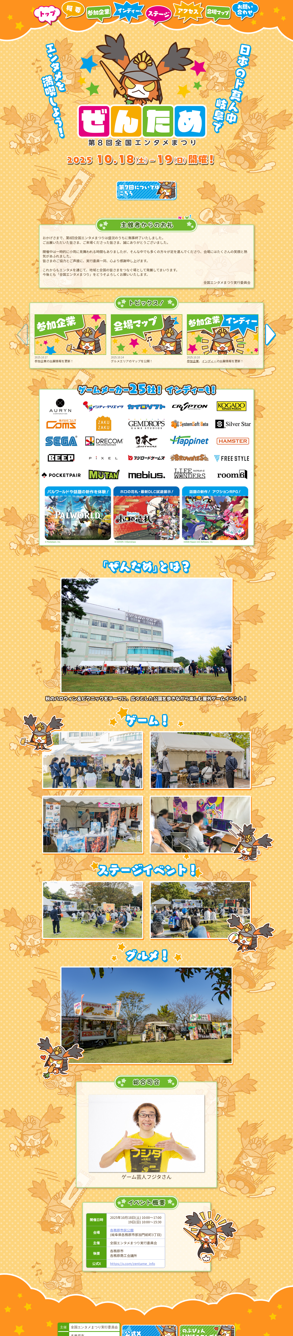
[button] (270, 335)
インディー (209, 361)
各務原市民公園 (122, 1230)
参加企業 (193, 361)
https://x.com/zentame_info (132, 1263)
